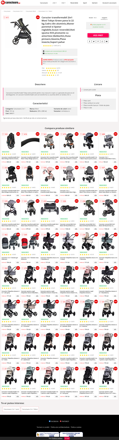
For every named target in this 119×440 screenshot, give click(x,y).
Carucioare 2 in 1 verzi (11, 409)
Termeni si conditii (43, 427)
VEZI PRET (98, 35)
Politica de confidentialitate (60, 427)
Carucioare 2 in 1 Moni (45, 11)
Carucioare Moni (31, 11)
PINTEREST (64, 421)
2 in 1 (54, 3)
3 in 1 (63, 3)
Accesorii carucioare (109, 3)
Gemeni (94, 3)
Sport (85, 3)
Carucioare (44, 3)
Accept (67, 438)
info (18, 162)
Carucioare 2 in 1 (18, 11)
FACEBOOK (53, 421)
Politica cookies (76, 427)
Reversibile (74, 3)
